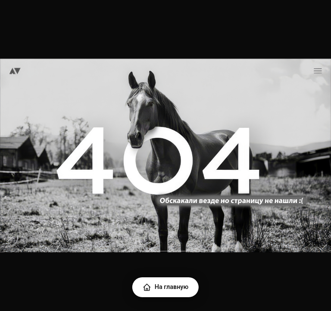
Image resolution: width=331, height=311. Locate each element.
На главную (165, 287)
